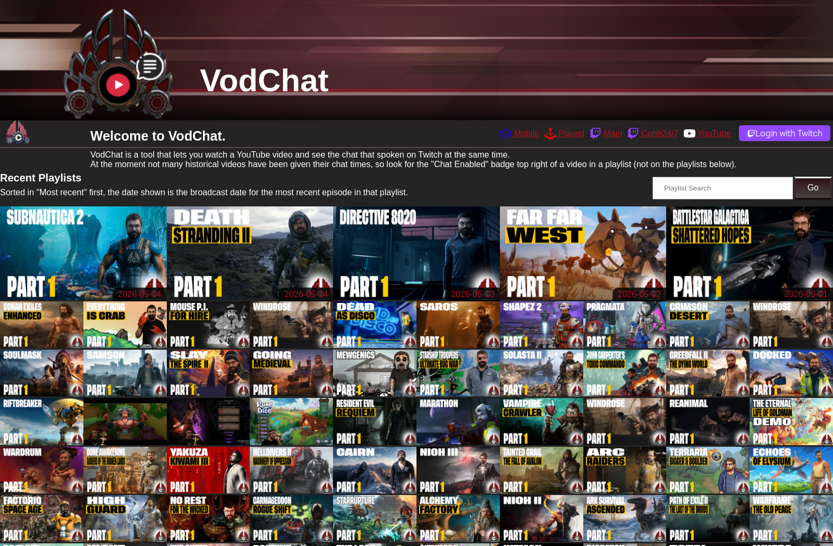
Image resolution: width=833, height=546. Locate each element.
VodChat (264, 80)
